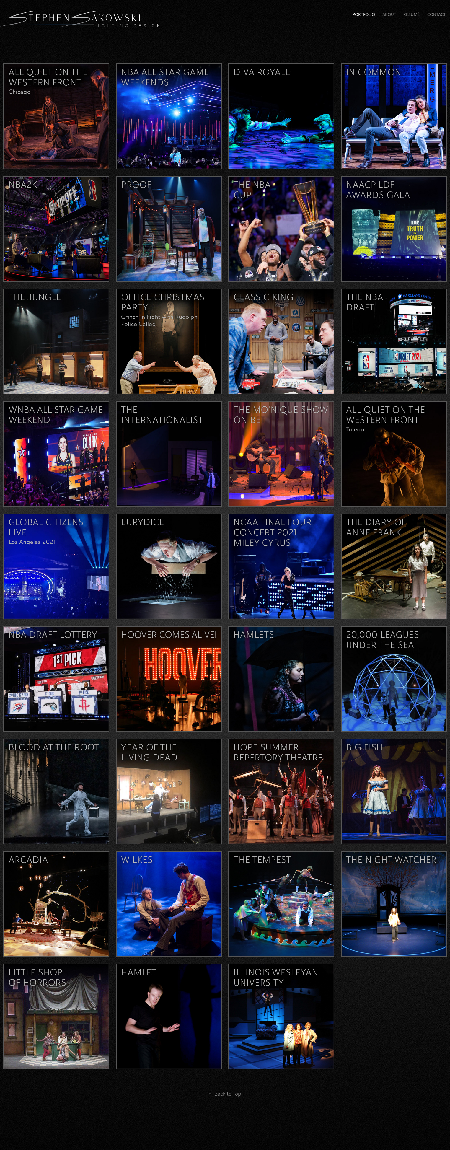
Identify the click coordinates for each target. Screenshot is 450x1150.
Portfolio (364, 14)
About (389, 14)
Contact (436, 14)
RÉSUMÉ (411, 14)
